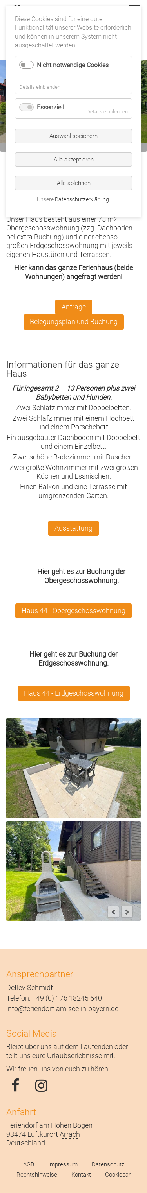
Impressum (63, 1164)
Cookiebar (118, 1174)
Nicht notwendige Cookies (73, 65)
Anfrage (74, 307)
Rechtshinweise (36, 1174)
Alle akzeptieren (74, 159)
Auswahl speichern (73, 136)
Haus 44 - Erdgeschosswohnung (73, 693)
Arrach (70, 1134)
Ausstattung (73, 528)
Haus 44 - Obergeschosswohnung (73, 610)
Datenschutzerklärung (82, 199)
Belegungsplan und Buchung (74, 322)
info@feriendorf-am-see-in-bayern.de (62, 1009)
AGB (28, 1164)
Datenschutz (108, 1164)
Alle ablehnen (74, 183)
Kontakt (81, 1174)
